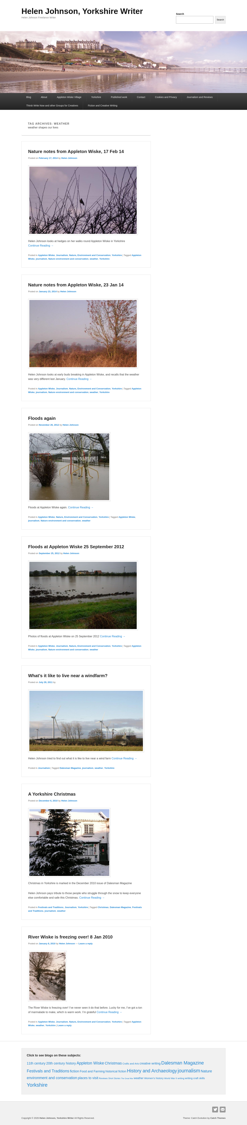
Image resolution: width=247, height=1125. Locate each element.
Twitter (215, 1109)
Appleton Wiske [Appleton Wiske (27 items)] (90, 1063)
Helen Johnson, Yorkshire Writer (82, 11)
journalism (41, 259)
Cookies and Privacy (166, 97)
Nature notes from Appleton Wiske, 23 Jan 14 (76, 284)
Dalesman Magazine (70, 768)
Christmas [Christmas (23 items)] (113, 1063)
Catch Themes (218, 1118)
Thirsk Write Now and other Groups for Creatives (52, 105)
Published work (119, 97)
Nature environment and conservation (68, 259)
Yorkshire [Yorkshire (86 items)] (37, 1085)
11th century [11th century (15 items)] (36, 1063)
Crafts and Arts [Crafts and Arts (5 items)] (130, 1063)
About (44, 97)
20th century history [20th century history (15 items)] (61, 1063)
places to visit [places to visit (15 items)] (88, 1078)
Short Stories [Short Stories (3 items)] (114, 1078)
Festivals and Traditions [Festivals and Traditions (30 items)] (48, 1071)
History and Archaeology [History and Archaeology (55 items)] (152, 1070)
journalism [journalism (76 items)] (189, 1070)
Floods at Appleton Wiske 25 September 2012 (76, 546)
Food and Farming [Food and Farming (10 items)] (92, 1071)
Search (180, 14)
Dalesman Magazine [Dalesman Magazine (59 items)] (182, 1063)
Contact (141, 97)
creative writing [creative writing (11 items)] (150, 1063)
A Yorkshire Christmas (52, 794)
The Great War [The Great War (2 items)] (127, 1078)
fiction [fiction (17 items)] (74, 1071)
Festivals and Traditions (50, 907)
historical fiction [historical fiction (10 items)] (115, 1071)
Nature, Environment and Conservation (89, 255)
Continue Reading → (41, 245)
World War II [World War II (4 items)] (170, 1078)
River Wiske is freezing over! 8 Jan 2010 (70, 937)
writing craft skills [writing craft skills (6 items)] (195, 1078)
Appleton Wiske (46, 255)
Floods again (42, 418)
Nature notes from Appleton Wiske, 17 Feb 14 (76, 151)
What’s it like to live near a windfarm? (68, 675)
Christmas (103, 907)
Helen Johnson (69, 158)
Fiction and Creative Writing (102, 105)
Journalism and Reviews (200, 97)
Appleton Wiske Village (69, 97)
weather (94, 259)
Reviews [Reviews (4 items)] (103, 1078)
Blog (28, 97)
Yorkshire (96, 97)
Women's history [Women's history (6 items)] (153, 1078)
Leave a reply (85, 943)
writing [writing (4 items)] (181, 1078)
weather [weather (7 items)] (139, 1078)
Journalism (62, 255)
